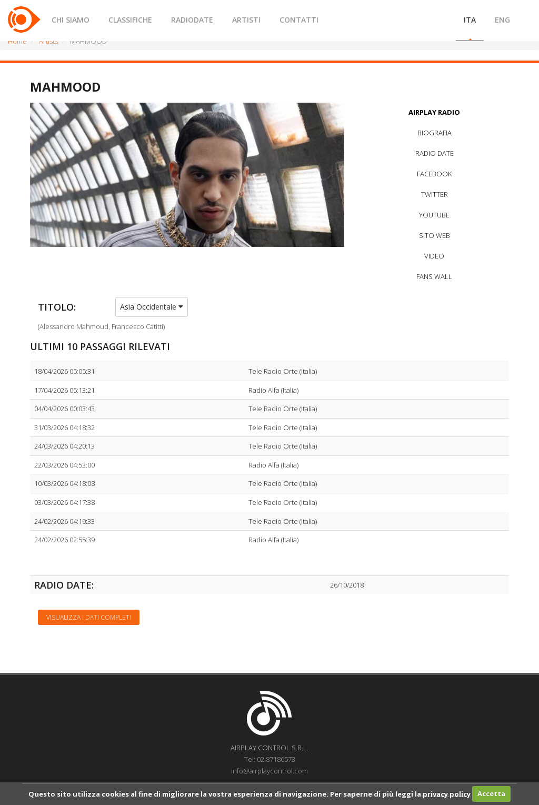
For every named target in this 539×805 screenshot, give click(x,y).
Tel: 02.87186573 (269, 759)
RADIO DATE (434, 153)
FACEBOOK (434, 173)
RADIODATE (192, 20)
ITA (470, 20)
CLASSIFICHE (130, 20)
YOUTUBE (434, 215)
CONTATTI (299, 20)
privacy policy (447, 793)
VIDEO (434, 256)
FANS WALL (434, 276)
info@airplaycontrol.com (269, 771)
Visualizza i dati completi (88, 617)
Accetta (491, 793)
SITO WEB (434, 235)
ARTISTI (246, 20)
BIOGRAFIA (434, 132)
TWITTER (434, 194)
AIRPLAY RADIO (434, 112)
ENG (502, 20)
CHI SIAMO (70, 20)
